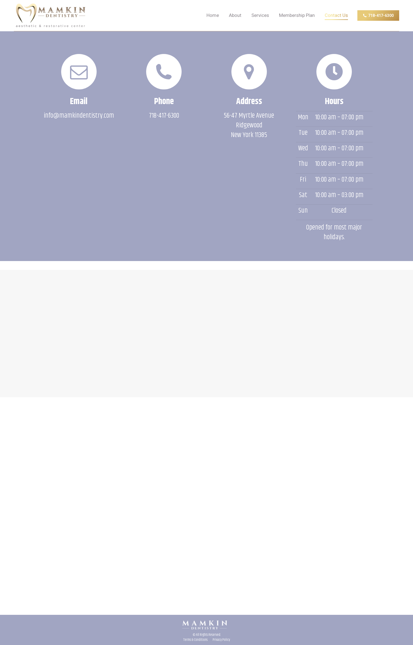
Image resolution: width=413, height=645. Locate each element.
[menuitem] (212, 15)
